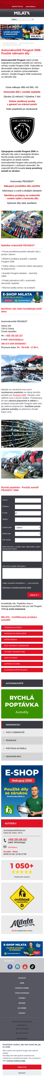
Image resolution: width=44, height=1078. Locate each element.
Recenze (22, 1003)
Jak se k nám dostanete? (13, 343)
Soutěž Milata (22, 1025)
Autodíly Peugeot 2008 (14, 652)
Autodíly (21, 998)
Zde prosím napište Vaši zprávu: (14, 566)
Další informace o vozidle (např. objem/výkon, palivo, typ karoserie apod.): (21, 548)
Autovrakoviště (14, 683)
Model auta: (7, 533)
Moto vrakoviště (22, 1028)
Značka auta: (7, 527)
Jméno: (5, 500)
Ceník (22, 983)
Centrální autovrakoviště (22, 1021)
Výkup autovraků (22, 993)
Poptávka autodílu (16, 748)
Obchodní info (13, 757)
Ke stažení (22, 1008)
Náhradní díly (13, 725)
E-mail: (5, 513)
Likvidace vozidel (22, 988)
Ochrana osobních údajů (16, 1061)
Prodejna (11, 740)
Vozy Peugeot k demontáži (16, 646)
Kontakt (22, 1013)
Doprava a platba (12, 664)
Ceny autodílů (10, 658)
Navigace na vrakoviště (15, 633)
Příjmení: (6, 506)
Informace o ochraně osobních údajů (16, 588)
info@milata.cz (16, 339)
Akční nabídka (10, 640)
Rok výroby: (7, 540)
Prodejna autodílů (13, 627)
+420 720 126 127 (14, 335)
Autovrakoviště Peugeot (16, 670)
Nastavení (22, 1073)
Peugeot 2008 (19, 395)
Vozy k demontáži (15, 732)
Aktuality (22, 978)
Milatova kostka (22, 1033)
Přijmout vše (22, 1067)
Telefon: (5, 519)
